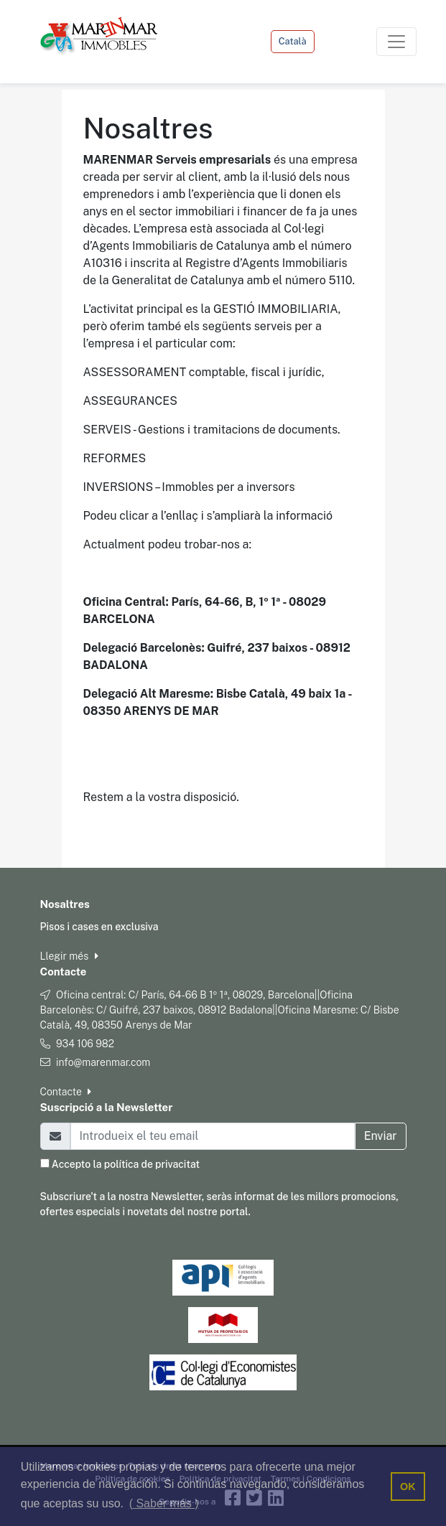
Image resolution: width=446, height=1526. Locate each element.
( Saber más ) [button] (164, 1503)
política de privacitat (152, 1164)
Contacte (66, 1091)
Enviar (380, 1136)
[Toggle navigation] (396, 41)
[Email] (212, 1136)
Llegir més (69, 956)
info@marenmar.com (103, 1062)
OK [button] (408, 1486)
